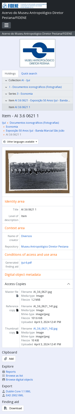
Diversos (26, 236)
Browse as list (12, 375)
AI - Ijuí (25, 80)
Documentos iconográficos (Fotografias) (34, 122)
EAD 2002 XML (13, 395)
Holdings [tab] (10, 73)
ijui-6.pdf (26, 262)
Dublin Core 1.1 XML (16, 391)
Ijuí (4, 122)
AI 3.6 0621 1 (22, 107)
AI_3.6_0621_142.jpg (45, 328)
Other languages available (19, 141)
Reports (9, 371)
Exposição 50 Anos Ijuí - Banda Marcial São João (35, 130)
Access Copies (15, 284)
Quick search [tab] (29, 73)
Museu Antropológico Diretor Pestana (44, 246)
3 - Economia (25, 93)
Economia (12, 126)
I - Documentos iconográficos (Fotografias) (35, 87)
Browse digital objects (17, 379)
